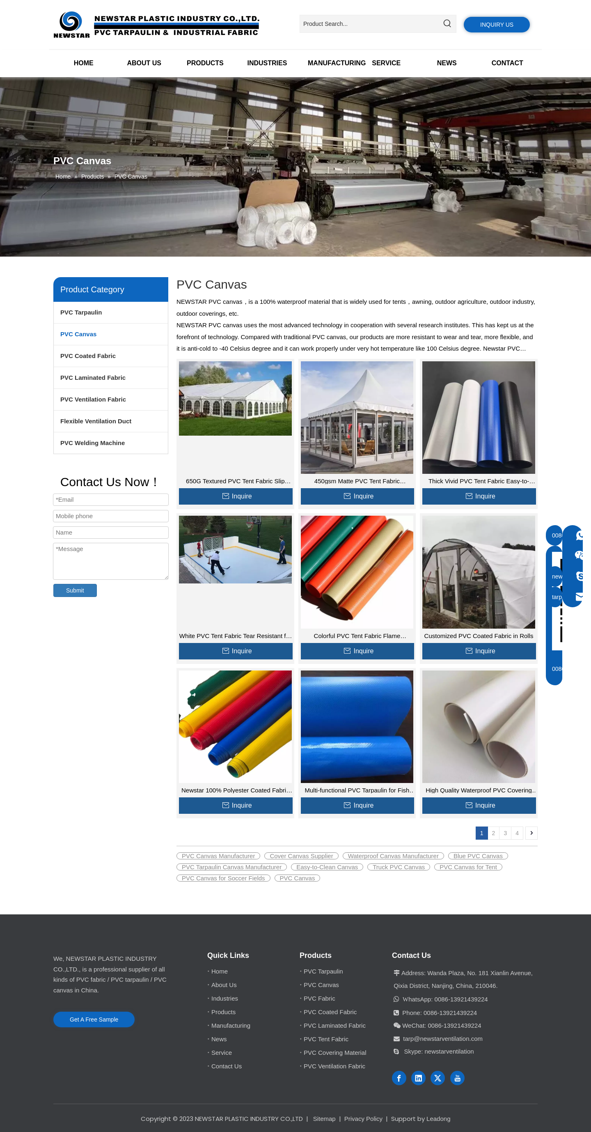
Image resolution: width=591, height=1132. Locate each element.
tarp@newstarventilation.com (443, 1038)
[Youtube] (457, 1078)
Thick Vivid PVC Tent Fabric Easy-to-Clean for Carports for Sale (478, 481)
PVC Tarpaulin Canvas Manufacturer (232, 866)
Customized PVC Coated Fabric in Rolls (479, 636)
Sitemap (324, 1118)
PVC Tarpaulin (81, 312)
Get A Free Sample (94, 1019)
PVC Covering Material (335, 1052)
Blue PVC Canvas (478, 855)
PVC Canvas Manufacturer (218, 855)
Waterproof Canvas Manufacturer (393, 855)
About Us (224, 984)
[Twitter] (438, 1078)
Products (223, 1011)
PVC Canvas (78, 334)
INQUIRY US (496, 24)
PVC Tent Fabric (326, 1039)
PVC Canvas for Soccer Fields (223, 878)
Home (219, 971)
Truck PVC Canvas (399, 866)
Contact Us (226, 1066)
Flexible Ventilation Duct (95, 421)
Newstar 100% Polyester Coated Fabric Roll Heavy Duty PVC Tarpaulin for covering (235, 790)
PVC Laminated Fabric (93, 377)
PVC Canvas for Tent (468, 866)
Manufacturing (230, 1025)
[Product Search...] (369, 23)
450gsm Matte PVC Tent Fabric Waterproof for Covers (357, 481)
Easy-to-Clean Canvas (327, 866)
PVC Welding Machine (92, 442)
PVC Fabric (319, 998)
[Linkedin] (418, 1078)
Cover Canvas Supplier (301, 855)
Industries (224, 998)
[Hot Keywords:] (447, 23)
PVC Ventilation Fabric (93, 399)
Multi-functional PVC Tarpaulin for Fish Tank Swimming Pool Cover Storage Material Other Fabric (357, 790)
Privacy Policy (363, 1118)
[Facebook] (399, 1078)
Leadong (438, 1118)
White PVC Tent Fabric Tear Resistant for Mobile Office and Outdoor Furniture (235, 636)
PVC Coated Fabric (88, 355)
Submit (75, 590)
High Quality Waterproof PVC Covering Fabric (479, 790)
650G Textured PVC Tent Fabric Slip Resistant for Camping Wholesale (235, 481)
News (219, 1039)
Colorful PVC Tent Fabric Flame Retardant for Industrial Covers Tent (357, 636)
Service (221, 1052)
